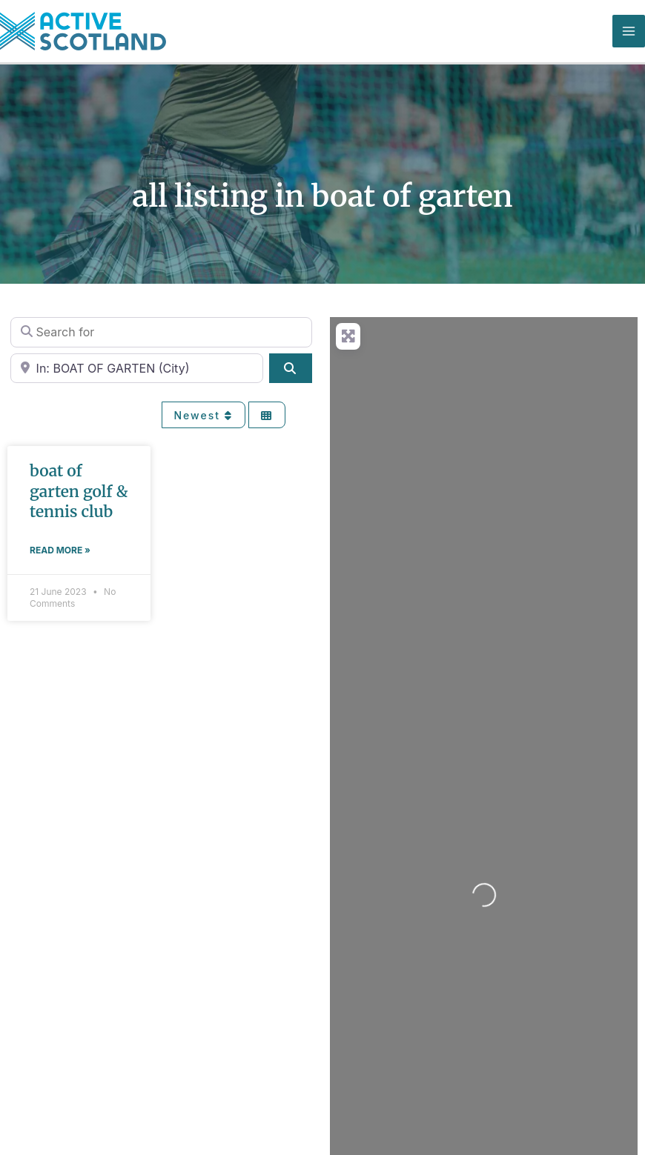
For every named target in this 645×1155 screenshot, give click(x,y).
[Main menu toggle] (628, 31)
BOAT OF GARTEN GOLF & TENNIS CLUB (79, 491)
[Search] (290, 368)
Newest (203, 415)
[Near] (136, 368)
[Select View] (266, 415)
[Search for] (161, 332)
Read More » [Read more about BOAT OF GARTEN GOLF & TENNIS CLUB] (60, 550)
